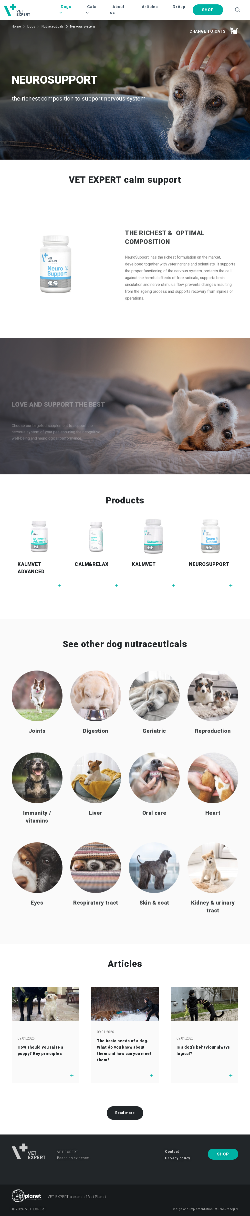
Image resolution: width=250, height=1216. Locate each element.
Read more (125, 1113)
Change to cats (213, 30)
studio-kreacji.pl (226, 1209)
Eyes (37, 914)
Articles (150, 6)
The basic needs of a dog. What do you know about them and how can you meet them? (124, 1050)
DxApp (179, 6)
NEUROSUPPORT (209, 564)
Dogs (31, 26)
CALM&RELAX (92, 564)
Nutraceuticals (53, 26)
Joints (37, 742)
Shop (208, 10)
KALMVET (144, 564)
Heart (212, 824)
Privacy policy (177, 1158)
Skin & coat (154, 914)
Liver (95, 824)
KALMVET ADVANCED (31, 567)
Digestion (95, 742)
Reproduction (213, 742)
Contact (172, 1152)
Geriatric (154, 742)
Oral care (154, 824)
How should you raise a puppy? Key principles (40, 1050)
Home (16, 26)
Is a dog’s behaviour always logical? (203, 1050)
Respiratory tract (95, 914)
